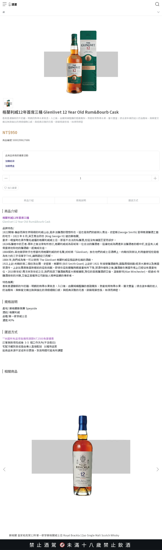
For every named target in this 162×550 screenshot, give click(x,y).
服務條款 (29, 496)
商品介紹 (29, 200)
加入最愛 (10, 187)
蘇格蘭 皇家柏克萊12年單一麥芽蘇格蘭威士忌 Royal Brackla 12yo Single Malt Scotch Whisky (30, 436)
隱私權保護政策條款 (12, 496)
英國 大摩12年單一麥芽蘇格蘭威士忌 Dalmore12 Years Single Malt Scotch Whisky (130, 436)
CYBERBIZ (64, 525)
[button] (158, 419)
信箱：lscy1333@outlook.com (18, 482)
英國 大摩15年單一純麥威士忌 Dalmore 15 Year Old (76, 436)
